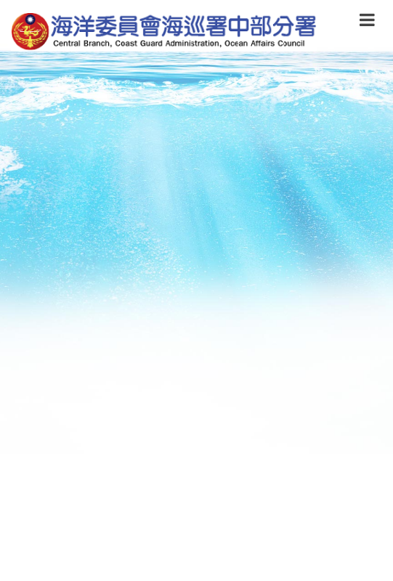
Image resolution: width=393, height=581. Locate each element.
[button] (367, 22)
